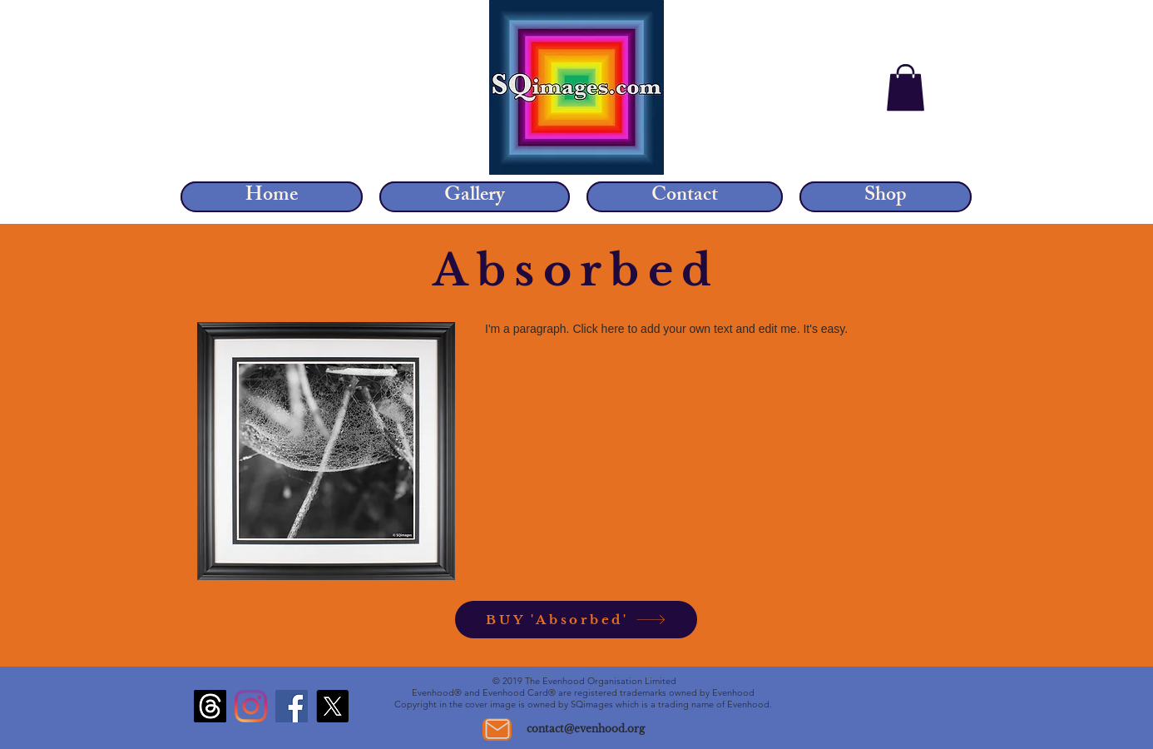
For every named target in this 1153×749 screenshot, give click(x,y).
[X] (332, 706)
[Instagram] (251, 706)
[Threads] (210, 706)
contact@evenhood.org (586, 728)
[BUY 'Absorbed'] (576, 619)
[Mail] (497, 729)
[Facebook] (291, 706)
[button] (905, 87)
